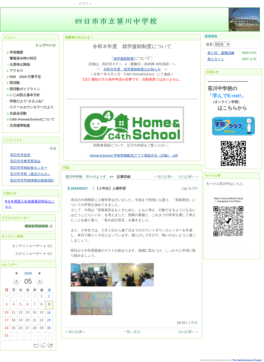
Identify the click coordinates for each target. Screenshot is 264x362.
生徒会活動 (17, 113)
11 (13, 313)
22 (41, 321)
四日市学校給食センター (28, 168)
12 (20, 313)
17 (6, 321)
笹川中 (193, 188)
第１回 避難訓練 (220, 53)
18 (13, 321)
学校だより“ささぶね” (25, 101)
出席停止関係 (18, 64)
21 (34, 321)
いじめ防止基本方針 (23, 95)
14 (34, 313)
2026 (28, 273)
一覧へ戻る (131, 332)
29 (27, 297)
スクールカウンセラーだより (30, 107)
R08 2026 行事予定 (24, 77)
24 (6, 329)
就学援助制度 (124, 59)
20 (27, 321)
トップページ (45, 45)
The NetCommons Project (247, 360)
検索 (53, 148)
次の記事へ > (188, 177)
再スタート (215, 59)
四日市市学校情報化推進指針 (32, 180)
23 (49, 321)
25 (13, 329)
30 (34, 297)
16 (49, 314)
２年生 (193, 323)
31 (6, 336)
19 (20, 321)
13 (27, 313)
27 (13, 297)
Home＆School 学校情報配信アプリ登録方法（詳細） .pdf (133, 155)
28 (20, 297)
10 (6, 313)
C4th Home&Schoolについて (31, 119)
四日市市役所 (20, 155)
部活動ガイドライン (23, 89)
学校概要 (15, 52)
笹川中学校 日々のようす (85, 177)
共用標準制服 (18, 126)
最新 (218, 44)
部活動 (13, 83)
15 (41, 313)
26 (6, 297)
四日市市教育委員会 (25, 161)
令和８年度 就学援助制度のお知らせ (132, 69)
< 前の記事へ (164, 177)
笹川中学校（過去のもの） (30, 174)
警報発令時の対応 (22, 58)
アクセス (15, 70)
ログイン (85, 3)
